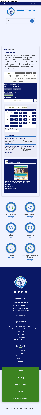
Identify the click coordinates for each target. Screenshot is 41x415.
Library (20, 353)
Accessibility (20, 384)
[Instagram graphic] (22, 291)
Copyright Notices (20, 398)
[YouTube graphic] (26, 291)
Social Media (20, 350)
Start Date (8, 87)
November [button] (12, 108)
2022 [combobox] (23, 108)
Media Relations (20, 340)
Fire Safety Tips (20, 361)
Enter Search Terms (11, 92)
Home (5, 49)
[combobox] (8, 89)
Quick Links (20, 322)
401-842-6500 (23, 311)
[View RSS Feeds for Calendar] (34, 76)
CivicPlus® (32, 408)
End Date (16, 87)
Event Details (9, 190)
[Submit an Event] (30, 79)
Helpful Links (20, 346)
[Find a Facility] (18, 81)
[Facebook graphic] (15, 291)
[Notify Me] (18, 79)
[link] (35, 4)
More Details (8, 143)
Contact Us (20, 316)
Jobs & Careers (21, 337)
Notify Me (20, 332)
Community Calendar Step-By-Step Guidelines (20, 329)
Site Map (20, 377)
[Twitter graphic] (18, 291)
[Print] (11, 76)
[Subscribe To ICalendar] (23, 76)
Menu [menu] (6, 4)
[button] (32, 21)
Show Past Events (12, 97)
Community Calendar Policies (20, 326)
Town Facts (20, 356)
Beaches (20, 334)
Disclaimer (21, 359)
